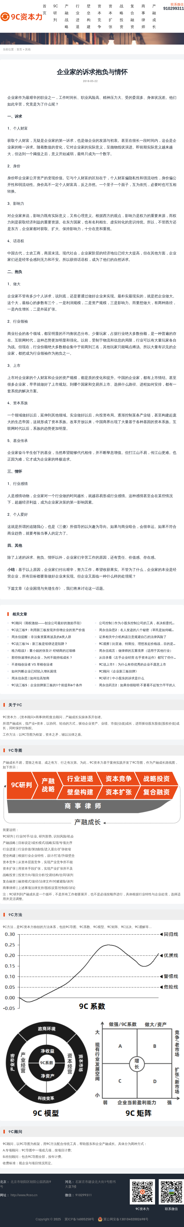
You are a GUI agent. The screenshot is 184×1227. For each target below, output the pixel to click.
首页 (44, 9)
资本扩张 (110, 16)
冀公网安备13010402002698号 (123, 1219)
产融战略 (66, 16)
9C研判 (55, 13)
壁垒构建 (89, 16)
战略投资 (121, 16)
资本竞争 (99, 16)
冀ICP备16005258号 (79, 1219)
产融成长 (154, 16)
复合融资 (132, 16)
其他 (28, 49)
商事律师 (143, 16)
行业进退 (77, 16)
